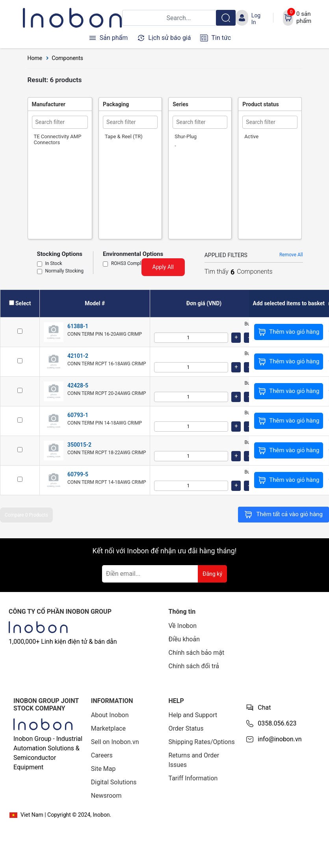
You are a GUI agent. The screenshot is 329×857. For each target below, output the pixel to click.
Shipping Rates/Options (202, 742)
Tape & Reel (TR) (124, 136)
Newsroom (106, 795)
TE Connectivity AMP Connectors (58, 139)
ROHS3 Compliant (130, 263)
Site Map (103, 768)
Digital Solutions (114, 782)
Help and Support (193, 715)
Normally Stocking (64, 271)
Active (251, 136)
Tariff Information (193, 778)
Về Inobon (183, 626)
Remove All (291, 254)
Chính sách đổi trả (194, 666)
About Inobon (110, 715)
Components (67, 58)
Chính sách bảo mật (197, 652)
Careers (102, 755)
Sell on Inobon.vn (115, 742)
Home (35, 58)
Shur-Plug (186, 136)
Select (23, 303)
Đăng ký (212, 574)
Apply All (163, 267)
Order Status (186, 728)
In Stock (53, 263)
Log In (255, 18)
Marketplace (108, 728)
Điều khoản (184, 639)
